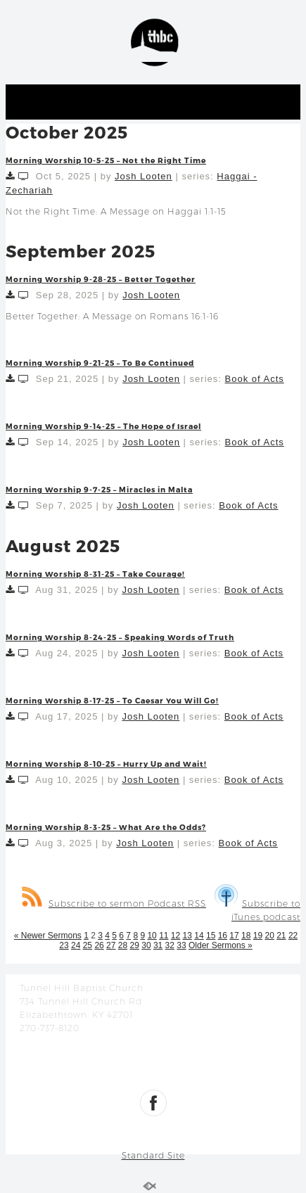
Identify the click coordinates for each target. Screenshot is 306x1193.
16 (222, 935)
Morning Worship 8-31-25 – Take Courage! (95, 573)
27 (110, 945)
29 (134, 945)
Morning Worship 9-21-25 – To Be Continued (100, 362)
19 (257, 935)
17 (233, 935)
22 (293, 935)
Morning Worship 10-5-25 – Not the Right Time (106, 160)
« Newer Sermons (48, 935)
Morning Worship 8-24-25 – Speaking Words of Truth (120, 637)
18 (245, 935)
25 (87, 945)
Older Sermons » (221, 945)
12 (175, 935)
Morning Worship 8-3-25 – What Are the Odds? (106, 826)
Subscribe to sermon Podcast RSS (114, 903)
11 (163, 935)
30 (146, 945)
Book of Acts (254, 379)
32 (169, 945)
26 (98, 945)
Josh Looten (143, 176)
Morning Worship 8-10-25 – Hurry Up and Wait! (106, 763)
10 (151, 935)
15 (210, 935)
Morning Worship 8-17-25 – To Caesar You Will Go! (112, 700)
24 (75, 945)
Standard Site (153, 1155)
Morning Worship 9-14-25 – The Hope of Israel (103, 425)
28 (122, 945)
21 (281, 935)
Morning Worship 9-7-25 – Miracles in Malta (99, 489)
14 (198, 935)
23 (63, 945)
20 (269, 935)
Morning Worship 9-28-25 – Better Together (101, 278)
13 (187, 935)
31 (157, 945)
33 (181, 945)
